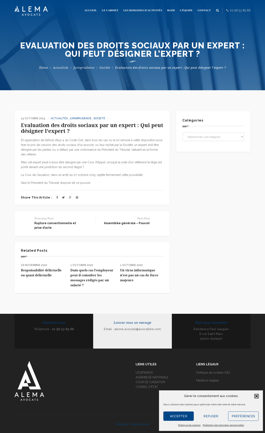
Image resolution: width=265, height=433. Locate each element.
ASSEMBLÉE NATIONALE (152, 377)
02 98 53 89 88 (63, 329)
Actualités (61, 68)
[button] (256, 396)
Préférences (243, 416)
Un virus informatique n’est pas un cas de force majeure (139, 275)
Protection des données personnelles (223, 425)
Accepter (178, 416)
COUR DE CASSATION (150, 382)
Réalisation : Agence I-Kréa (132, 424)
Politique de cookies (189, 425)
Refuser (211, 416)
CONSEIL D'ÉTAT (147, 386)
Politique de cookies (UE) (213, 372)
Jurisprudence (83, 68)
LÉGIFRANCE (144, 372)
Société (104, 68)
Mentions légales (207, 380)
